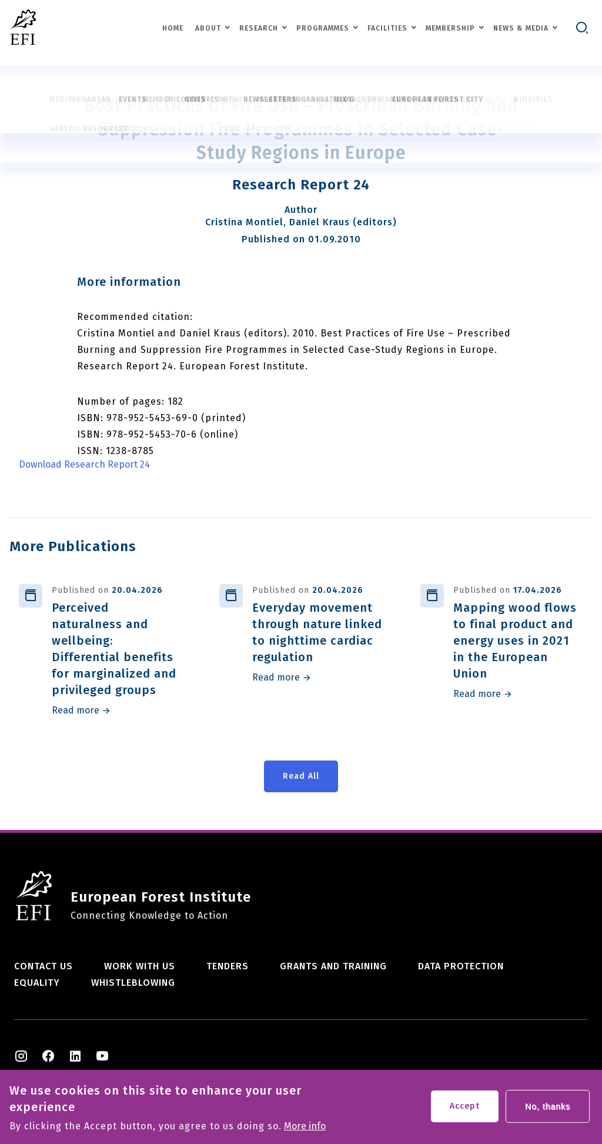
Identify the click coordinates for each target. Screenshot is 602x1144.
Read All (301, 776)
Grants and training (333, 966)
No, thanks (547, 1110)
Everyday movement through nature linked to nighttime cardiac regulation (317, 632)
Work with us (139, 966)
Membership (450, 28)
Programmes (322, 28)
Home (172, 28)
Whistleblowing (133, 982)
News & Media (521, 28)
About (208, 28)
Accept (465, 1110)
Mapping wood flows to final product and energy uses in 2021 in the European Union (515, 641)
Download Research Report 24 (84, 464)
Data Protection (461, 966)
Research (258, 28)
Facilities (387, 28)
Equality (37, 982)
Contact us (43, 966)
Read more (75, 710)
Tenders (227, 966)
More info (305, 1130)
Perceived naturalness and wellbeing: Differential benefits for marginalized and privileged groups (114, 649)
